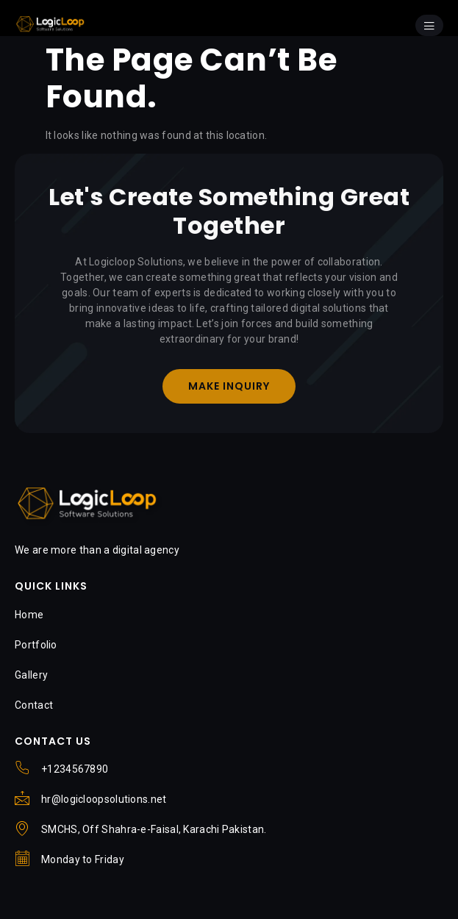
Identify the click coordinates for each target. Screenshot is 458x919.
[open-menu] (429, 25)
